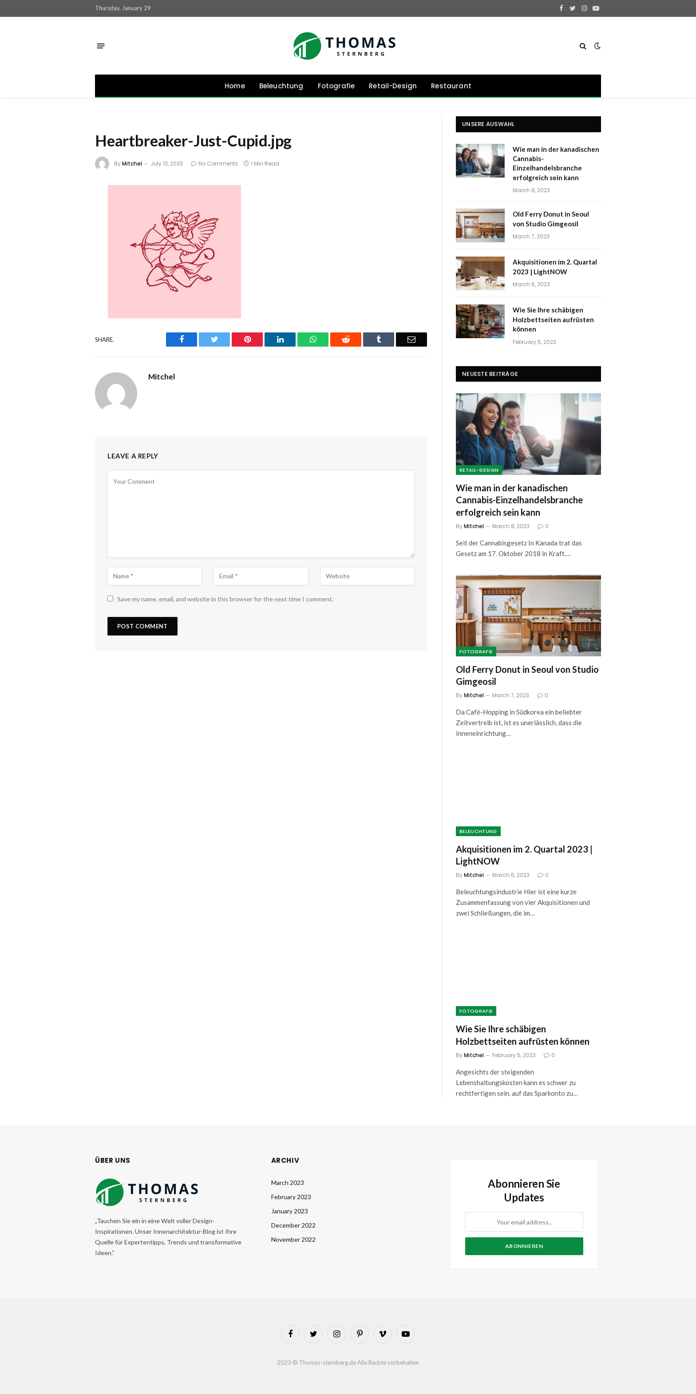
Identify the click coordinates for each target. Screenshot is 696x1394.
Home (235, 86)
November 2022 (293, 1239)
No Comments (214, 163)
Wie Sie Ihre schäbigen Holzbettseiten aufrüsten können (553, 319)
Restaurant (451, 86)
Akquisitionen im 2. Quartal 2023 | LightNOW (555, 266)
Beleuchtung (281, 86)
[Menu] (101, 45)
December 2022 (293, 1225)
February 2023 (291, 1196)
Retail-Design (393, 86)
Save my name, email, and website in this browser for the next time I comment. (225, 599)
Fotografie (336, 86)
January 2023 (289, 1211)
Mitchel (132, 163)
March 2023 (287, 1182)
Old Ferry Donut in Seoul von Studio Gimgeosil (551, 218)
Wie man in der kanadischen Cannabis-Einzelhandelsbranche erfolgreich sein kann (556, 163)
